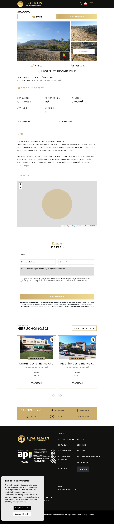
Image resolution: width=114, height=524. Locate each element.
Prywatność (71, 514)
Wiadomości (83, 462)
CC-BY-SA (93, 226)
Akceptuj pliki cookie (22, 508)
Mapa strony (89, 514)
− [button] (20, 188)
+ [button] (20, 184)
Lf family (62, 445)
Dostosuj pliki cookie (22, 514)
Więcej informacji (19, 502)
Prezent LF (82, 451)
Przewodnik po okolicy (88, 457)
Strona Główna (66, 439)
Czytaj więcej (23, 166)
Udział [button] (36, 66)
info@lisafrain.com (67, 489)
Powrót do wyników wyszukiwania (57, 71)
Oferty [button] (80, 439)
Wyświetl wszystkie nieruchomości (85, 328)
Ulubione (62, 468)
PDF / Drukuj (77, 66)
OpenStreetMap (77, 226)
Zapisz (37, 17)
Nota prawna (62, 514)
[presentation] (32, 288)
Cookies (80, 514)
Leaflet (64, 226)
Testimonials (64, 451)
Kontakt (83, 469)
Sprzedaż (81, 445)
